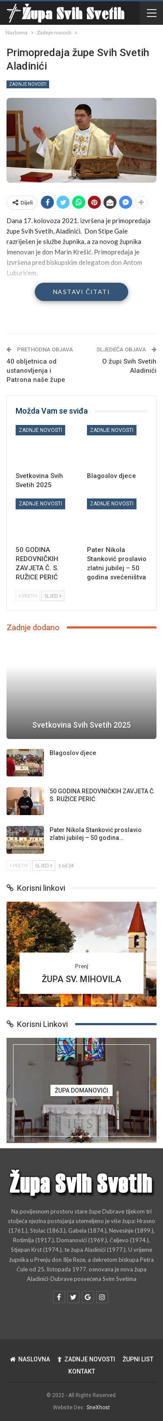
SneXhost (98, 1407)
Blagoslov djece (73, 752)
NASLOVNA (30, 1359)
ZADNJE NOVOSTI (86, 1359)
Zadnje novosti (28, 84)
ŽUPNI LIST (138, 1359)
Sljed (52, 595)
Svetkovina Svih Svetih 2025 (81, 724)
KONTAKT (81, 1371)
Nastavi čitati (81, 291)
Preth (28, 595)
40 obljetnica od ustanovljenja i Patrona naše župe (36, 371)
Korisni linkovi (36, 888)
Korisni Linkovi (37, 1024)
